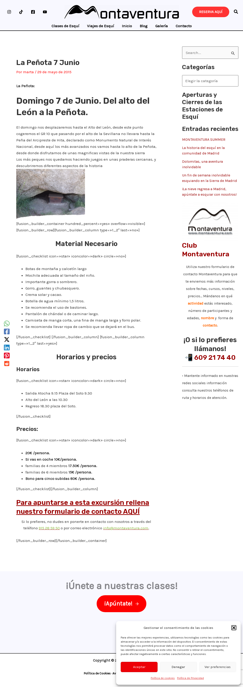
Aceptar (139, 667)
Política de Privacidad (190, 678)
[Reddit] (7, 363)
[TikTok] (21, 11)
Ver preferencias (218, 667)
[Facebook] (33, 11)
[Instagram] (9, 11)
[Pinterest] (7, 355)
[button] (234, 627)
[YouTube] (44, 11)
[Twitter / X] (7, 339)
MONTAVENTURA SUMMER (203, 139)
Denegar (178, 667)
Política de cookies (163, 678)
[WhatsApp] (7, 323)
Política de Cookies (97, 673)
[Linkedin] (7, 347)
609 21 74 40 (215, 357)
